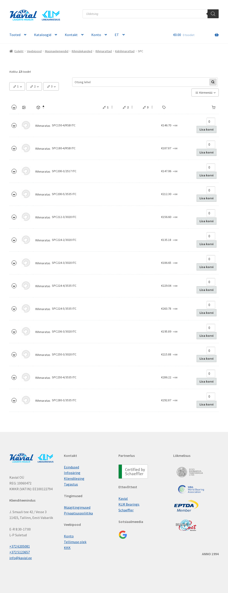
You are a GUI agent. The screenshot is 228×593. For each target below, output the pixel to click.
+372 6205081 (19, 546)
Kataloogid (42, 34)
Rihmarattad (104, 51)
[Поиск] (213, 13)
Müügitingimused (77, 507)
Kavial (123, 498)
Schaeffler (126, 510)
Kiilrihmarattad (124, 51)
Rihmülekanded (82, 51)
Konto (96, 34)
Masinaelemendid (56, 51)
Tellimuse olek (75, 542)
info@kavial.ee (20, 558)
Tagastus (71, 484)
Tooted (14, 34)
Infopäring (72, 472)
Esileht (18, 51)
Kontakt (71, 34)
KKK (67, 547)
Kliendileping (74, 478)
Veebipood (34, 51)
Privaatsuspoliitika (78, 513)
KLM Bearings (128, 504)
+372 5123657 (19, 552)
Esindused (71, 467)
